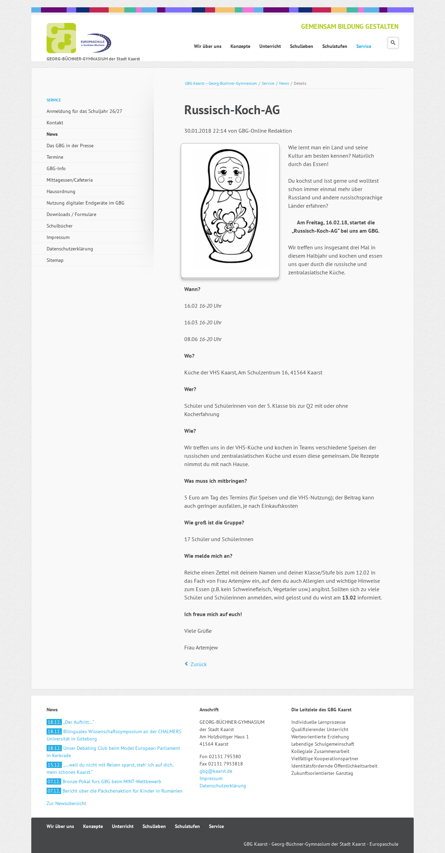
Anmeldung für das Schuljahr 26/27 (84, 111)
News (284, 83)
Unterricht (123, 826)
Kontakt (55, 122)
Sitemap (55, 260)
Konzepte (93, 826)
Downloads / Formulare (71, 214)
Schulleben (154, 826)
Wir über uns (60, 826)
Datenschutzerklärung (70, 249)
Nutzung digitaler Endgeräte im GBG (85, 203)
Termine (55, 157)
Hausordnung (61, 191)
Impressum (58, 237)
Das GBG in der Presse (70, 145)
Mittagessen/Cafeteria (70, 180)
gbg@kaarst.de (216, 771)
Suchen (393, 43)
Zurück (199, 664)
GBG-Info (56, 168)
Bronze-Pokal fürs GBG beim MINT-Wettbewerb (104, 781)
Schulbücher (60, 226)
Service (268, 83)
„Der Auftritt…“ (70, 722)
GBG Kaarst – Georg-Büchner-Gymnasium (221, 83)
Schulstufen (187, 826)
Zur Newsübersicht (66, 803)
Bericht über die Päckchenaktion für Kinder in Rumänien (115, 791)
